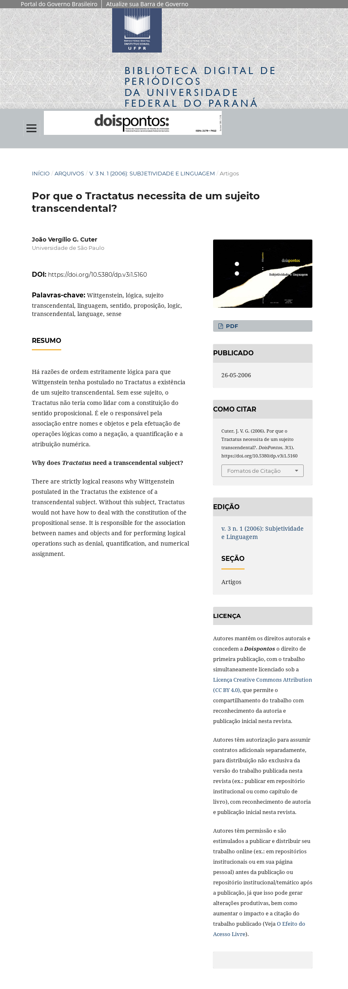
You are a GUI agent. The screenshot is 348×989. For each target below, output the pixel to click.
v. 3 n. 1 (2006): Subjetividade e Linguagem (152, 173)
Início (41, 173)
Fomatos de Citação (254, 470)
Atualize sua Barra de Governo (147, 4)
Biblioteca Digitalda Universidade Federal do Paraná (201, 87)
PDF (231, 326)
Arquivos (69, 173)
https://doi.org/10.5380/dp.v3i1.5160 (97, 274)
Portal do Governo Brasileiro (59, 4)
